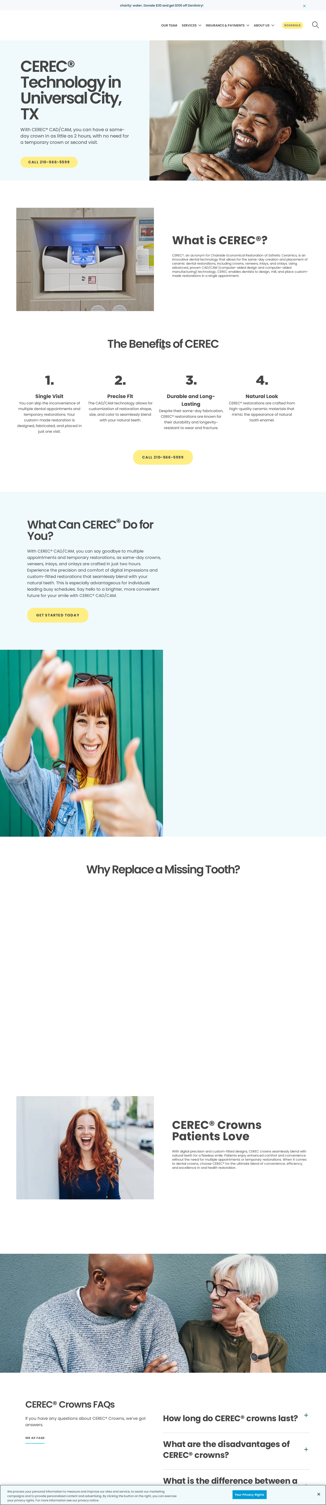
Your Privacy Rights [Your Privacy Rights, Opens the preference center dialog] (249, 1494)
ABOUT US (262, 25)
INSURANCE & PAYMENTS (225, 25)
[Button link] (292, 25)
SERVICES (189, 25)
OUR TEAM (169, 25)
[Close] (319, 1494)
